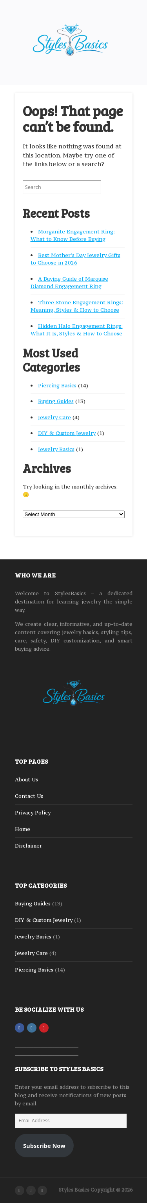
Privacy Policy (33, 812)
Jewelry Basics (56, 449)
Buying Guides (56, 401)
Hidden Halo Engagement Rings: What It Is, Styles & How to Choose (77, 329)
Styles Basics (74, 1190)
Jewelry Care (54, 417)
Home (22, 829)
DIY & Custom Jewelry (67, 433)
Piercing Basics (57, 385)
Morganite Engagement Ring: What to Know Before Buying (73, 235)
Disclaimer (28, 845)
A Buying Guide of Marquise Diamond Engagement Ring (69, 282)
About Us (26, 779)
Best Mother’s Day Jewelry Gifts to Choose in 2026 (75, 259)
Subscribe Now (44, 1145)
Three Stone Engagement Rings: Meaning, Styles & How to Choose (77, 306)
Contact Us (29, 796)
